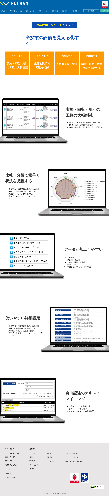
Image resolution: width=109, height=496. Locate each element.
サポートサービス (11, 477)
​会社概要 (32, 460)
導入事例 (8, 473)
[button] (31, 10)
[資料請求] (91, 10)
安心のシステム (10, 469)
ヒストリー (50, 461)
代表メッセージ (52, 453)
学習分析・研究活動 (71, 453)
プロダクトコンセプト (12, 453)
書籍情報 (49, 457)
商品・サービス (10, 457)
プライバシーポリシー (72, 457)
